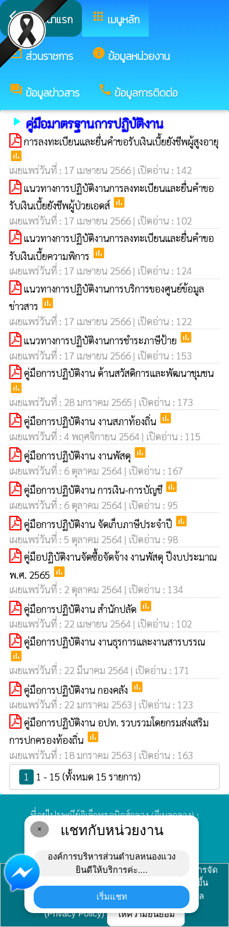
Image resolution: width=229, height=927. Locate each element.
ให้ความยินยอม (146, 914)
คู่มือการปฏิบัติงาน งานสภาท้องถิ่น (91, 421)
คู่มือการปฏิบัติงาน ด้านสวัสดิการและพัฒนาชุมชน (119, 372)
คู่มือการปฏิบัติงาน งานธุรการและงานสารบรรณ (114, 641)
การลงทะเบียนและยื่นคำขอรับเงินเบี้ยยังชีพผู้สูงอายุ (121, 141)
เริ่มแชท (111, 896)
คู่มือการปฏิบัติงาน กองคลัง (77, 689)
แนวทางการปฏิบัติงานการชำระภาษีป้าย (101, 340)
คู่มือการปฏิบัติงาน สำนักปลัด (81, 608)
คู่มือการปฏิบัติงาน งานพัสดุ (78, 455)
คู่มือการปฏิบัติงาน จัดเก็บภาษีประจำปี (99, 524)
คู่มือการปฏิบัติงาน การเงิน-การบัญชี (94, 489)
